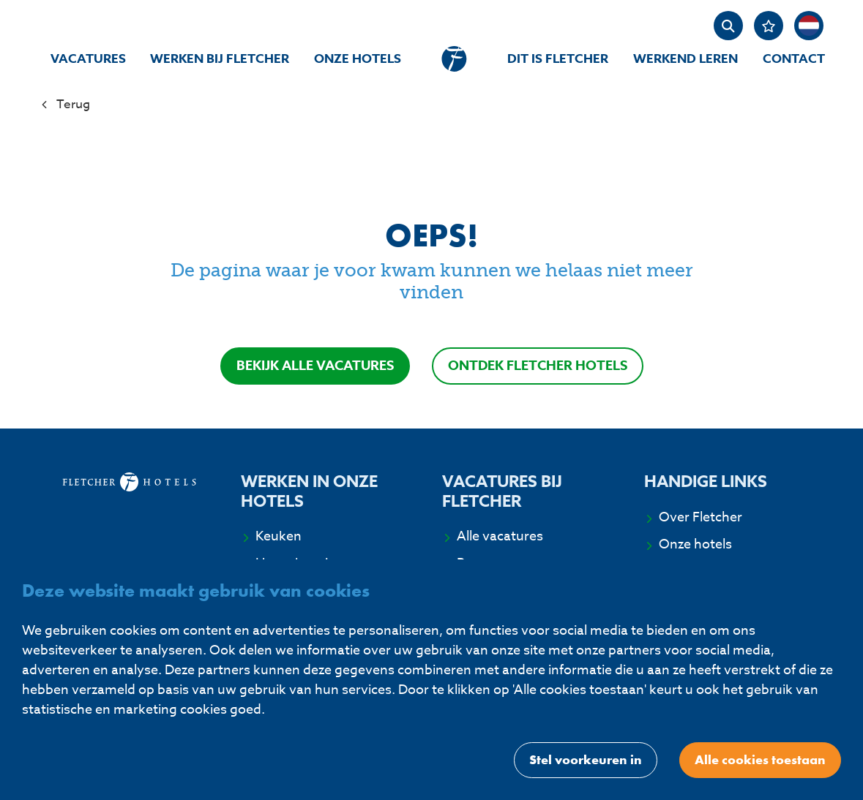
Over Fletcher (700, 517)
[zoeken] (728, 25)
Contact (794, 59)
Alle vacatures (500, 536)
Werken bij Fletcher (219, 59)
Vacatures (88, 59)
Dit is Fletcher (557, 59)
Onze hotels (357, 59)
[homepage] (454, 59)
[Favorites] (768, 25)
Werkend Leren (685, 59)
